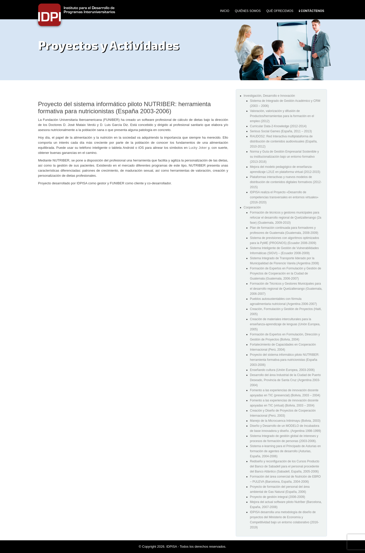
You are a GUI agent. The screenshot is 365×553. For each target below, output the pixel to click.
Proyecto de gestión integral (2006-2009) (277, 497)
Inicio (224, 11)
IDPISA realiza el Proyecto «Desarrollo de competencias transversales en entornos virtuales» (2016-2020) (284, 197)
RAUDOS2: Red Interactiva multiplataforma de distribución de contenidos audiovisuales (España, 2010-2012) (283, 141)
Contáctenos (312, 11)
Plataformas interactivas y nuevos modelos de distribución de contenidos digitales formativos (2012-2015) (286, 182)
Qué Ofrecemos (280, 11)
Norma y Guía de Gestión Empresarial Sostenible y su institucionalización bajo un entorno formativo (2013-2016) (284, 157)
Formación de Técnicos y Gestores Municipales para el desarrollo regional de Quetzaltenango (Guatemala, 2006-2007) (286, 289)
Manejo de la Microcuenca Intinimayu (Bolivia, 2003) (285, 420)
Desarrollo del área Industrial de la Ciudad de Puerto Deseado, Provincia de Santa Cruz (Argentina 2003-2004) (285, 380)
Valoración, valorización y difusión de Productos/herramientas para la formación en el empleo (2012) (282, 116)
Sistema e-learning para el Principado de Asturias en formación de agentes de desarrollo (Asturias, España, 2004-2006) (285, 451)
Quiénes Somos (248, 11)
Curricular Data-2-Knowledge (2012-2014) (278, 126)
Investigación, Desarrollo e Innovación (269, 95)
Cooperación (252, 207)
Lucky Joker (198, 148)
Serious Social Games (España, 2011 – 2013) (281, 131)
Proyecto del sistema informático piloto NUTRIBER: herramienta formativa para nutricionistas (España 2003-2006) (284, 360)
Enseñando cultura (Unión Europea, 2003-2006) (282, 370)
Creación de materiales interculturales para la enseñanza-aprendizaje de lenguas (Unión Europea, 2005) (285, 324)
